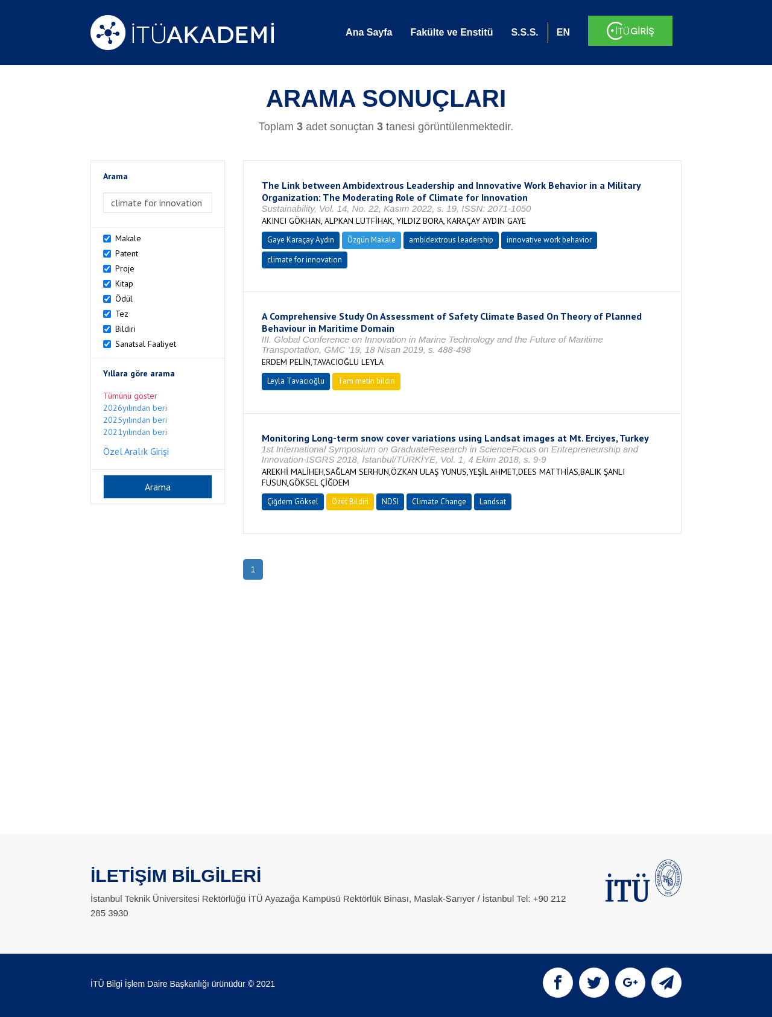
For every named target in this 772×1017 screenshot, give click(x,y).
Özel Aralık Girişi (136, 451)
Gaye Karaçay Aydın (300, 240)
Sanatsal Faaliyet (145, 343)
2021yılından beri (135, 431)
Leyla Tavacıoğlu (295, 381)
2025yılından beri (135, 419)
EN (563, 32)
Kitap (124, 283)
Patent (126, 253)
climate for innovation (304, 260)
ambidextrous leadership (451, 240)
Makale (128, 238)
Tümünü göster (130, 395)
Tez (121, 313)
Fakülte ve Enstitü (451, 32)
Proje (124, 268)
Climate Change (439, 501)
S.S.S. (524, 32)
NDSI (390, 501)
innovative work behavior (549, 240)
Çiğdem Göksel (292, 501)
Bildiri (125, 328)
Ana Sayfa (369, 32)
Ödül (124, 298)
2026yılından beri (135, 407)
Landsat (492, 501)
